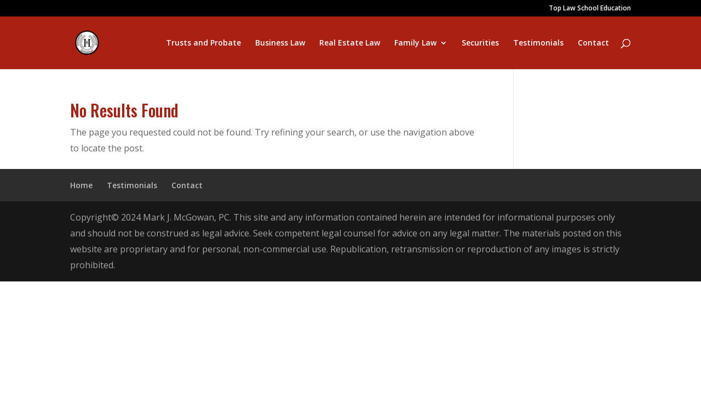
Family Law (415, 43)
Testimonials (538, 43)
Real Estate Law (349, 43)
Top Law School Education (590, 9)
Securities (480, 43)
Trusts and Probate (203, 43)
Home (81, 185)
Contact (593, 43)
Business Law (280, 43)
